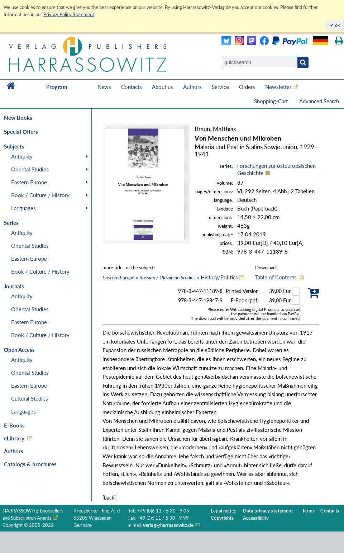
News (104, 87)
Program (56, 87)
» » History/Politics (170, 277)
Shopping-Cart (271, 101)
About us (162, 87)
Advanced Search (319, 101)
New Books (18, 117)
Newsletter (278, 87)
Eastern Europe (29, 182)
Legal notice (223, 511)
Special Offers (21, 131)
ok (337, 25)
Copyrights (222, 518)
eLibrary (14, 438)
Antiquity (22, 156)
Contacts (131, 87)
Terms (308, 511)
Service (220, 87)
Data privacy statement (268, 511)
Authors (192, 87)
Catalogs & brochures (30, 464)
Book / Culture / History (40, 195)
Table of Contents (276, 277)
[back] (109, 498)
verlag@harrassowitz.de (168, 525)
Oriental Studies (30, 169)
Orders (247, 87)
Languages (23, 208)
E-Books (14, 425)
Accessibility (256, 518)
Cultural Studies (29, 398)
